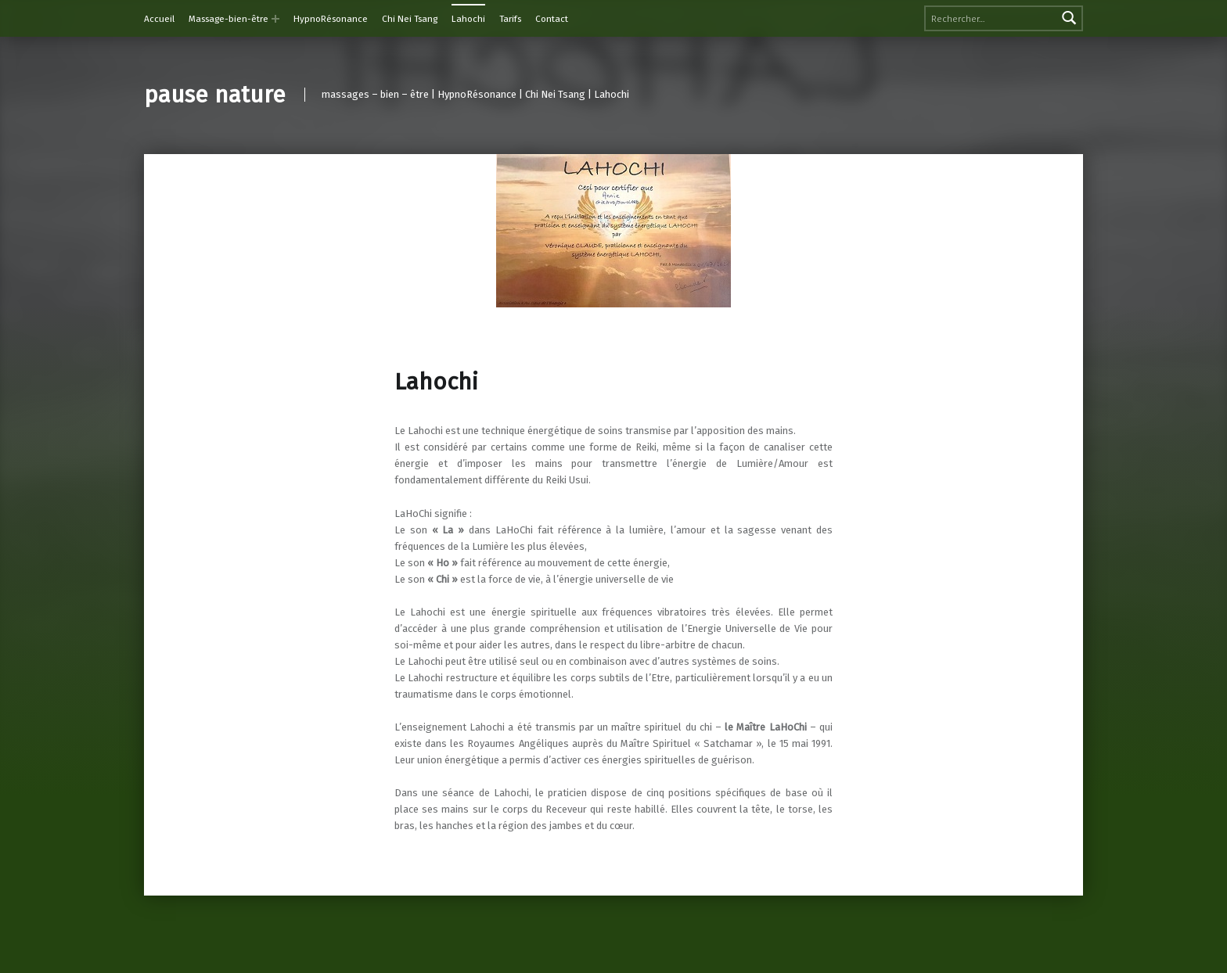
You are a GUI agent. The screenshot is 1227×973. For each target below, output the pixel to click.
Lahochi (468, 18)
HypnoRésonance (330, 18)
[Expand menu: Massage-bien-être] (275, 19)
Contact (551, 18)
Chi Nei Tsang (409, 18)
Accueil (159, 18)
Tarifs (510, 18)
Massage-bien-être (228, 18)
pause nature (215, 95)
